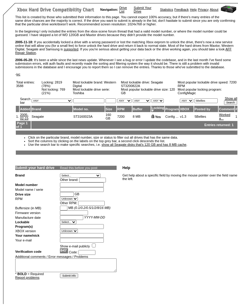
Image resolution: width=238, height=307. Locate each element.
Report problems (27, 277)
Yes (158, 117)
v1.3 (183, 116)
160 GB (108, 116)
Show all (231, 98)
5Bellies (200, 116)
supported (71, 49)
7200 (120, 116)
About (214, 9)
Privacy (203, 9)
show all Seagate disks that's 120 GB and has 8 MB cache (143, 144)
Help (193, 9)
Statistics (166, 9)
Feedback (181, 9)
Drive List (123, 9)
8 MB (136, 116)
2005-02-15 (24, 116)
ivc (18, 74)
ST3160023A (82, 116)
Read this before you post (78, 168)
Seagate (38, 116)
